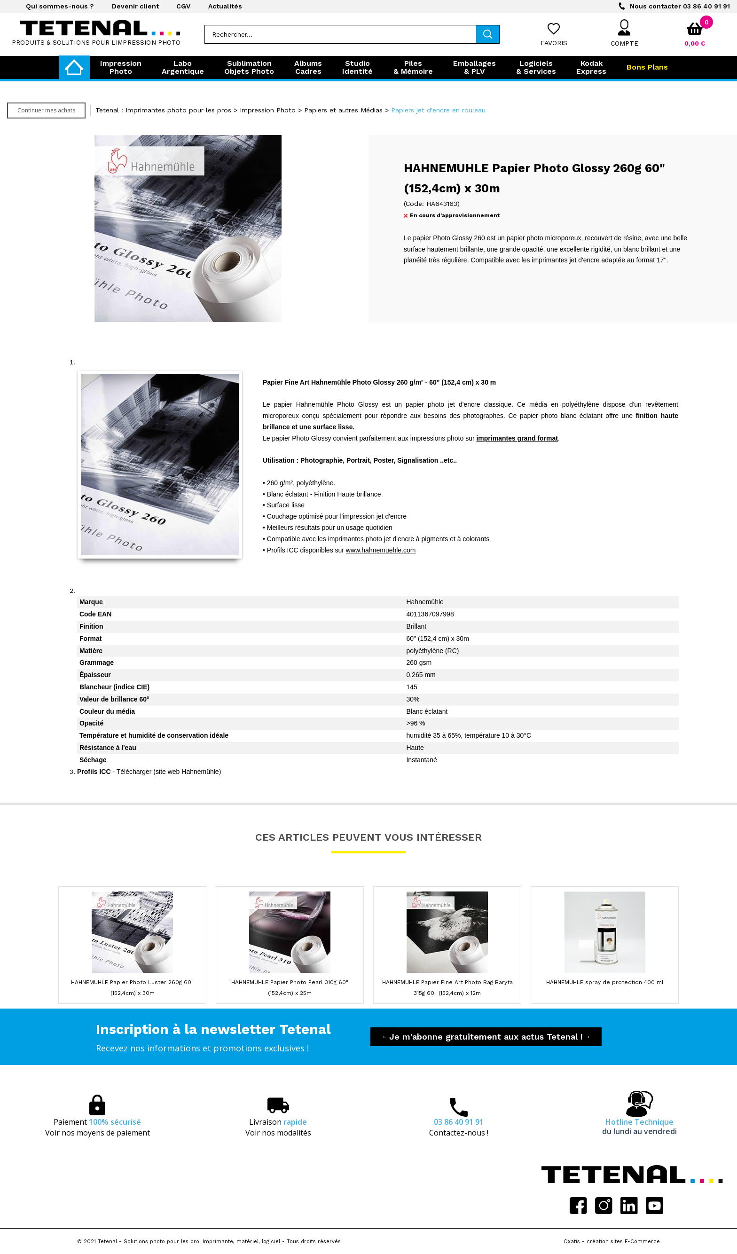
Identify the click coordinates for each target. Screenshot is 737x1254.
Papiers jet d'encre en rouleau (438, 110)
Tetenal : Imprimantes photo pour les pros (163, 110)
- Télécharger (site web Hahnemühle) (149, 771)
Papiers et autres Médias (343, 110)
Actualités (225, 6)
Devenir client (135, 6)
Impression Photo (268, 110)
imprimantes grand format (516, 438)
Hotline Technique (639, 1126)
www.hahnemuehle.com (381, 550)
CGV (183, 6)
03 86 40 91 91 (680, 6)
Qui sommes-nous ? (60, 6)
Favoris (554, 43)
